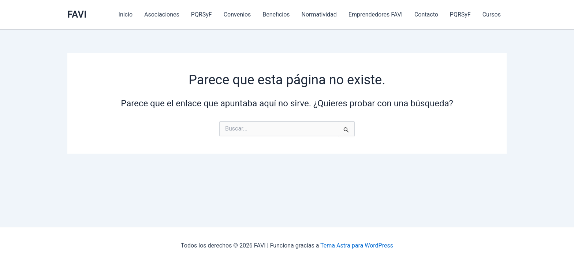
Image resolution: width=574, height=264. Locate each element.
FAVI (77, 14)
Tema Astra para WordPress (356, 245)
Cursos (491, 14)
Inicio (126, 14)
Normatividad (319, 14)
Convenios (237, 14)
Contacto (426, 14)
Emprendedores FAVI (375, 14)
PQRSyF (201, 14)
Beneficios (276, 14)
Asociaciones (161, 14)
